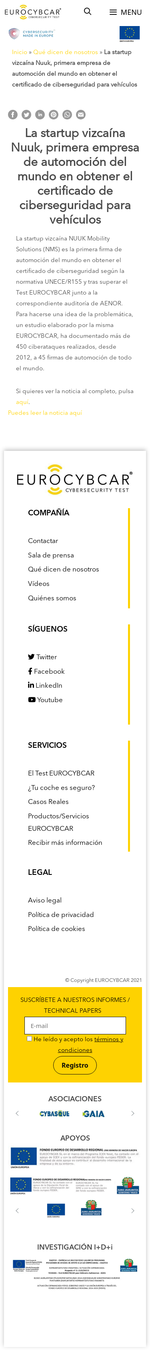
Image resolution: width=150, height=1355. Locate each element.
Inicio (19, 53)
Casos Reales (48, 802)
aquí (22, 403)
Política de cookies (56, 929)
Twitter (42, 657)
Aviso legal (45, 900)
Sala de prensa (51, 555)
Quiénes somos (52, 598)
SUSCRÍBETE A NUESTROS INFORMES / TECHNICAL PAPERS (75, 1014)
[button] (17, 1113)
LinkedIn (45, 686)
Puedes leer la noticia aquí (45, 413)
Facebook (46, 671)
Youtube (45, 700)
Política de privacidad (61, 915)
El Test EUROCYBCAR (61, 773)
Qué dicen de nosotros (65, 53)
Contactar (43, 541)
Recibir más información (65, 843)
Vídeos (39, 584)
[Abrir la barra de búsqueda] (87, 12)
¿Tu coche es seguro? (61, 788)
